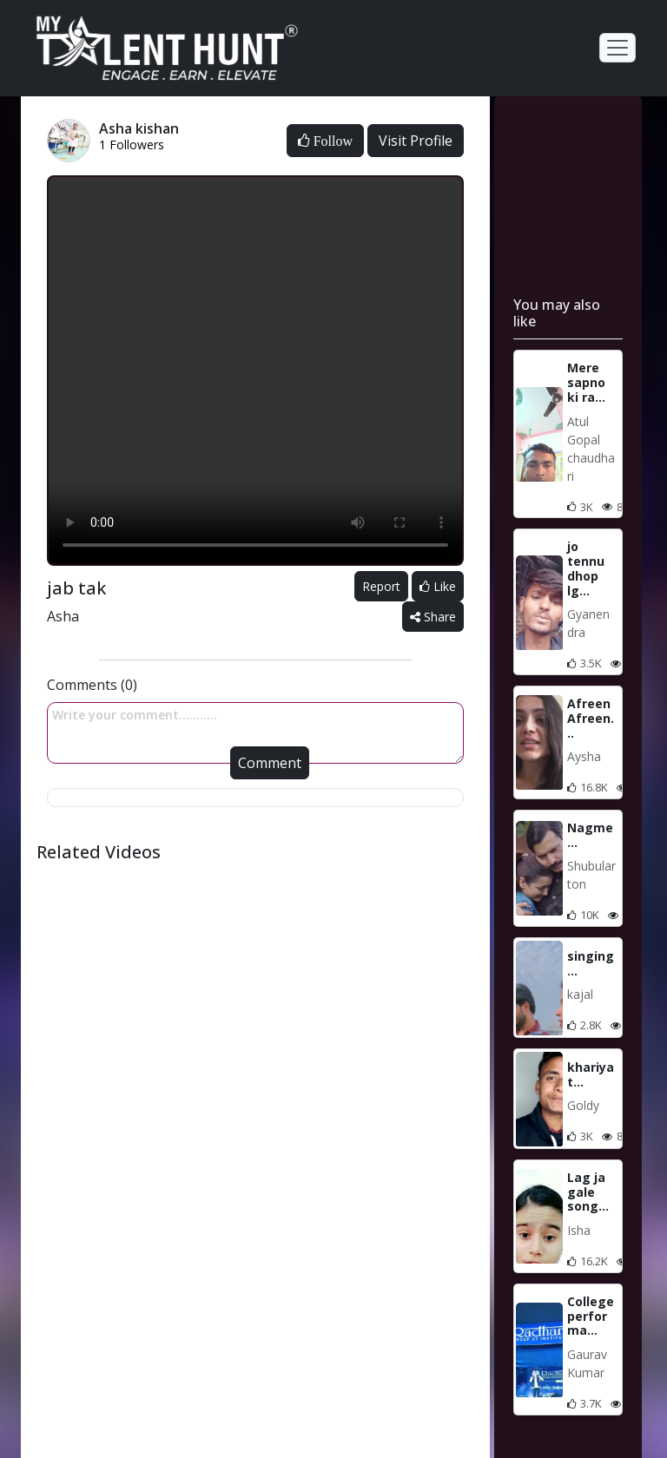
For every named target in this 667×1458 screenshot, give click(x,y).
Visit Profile (415, 140)
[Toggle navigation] (617, 47)
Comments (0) (92, 684)
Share (433, 616)
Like (437, 586)
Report (381, 586)
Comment (269, 762)
